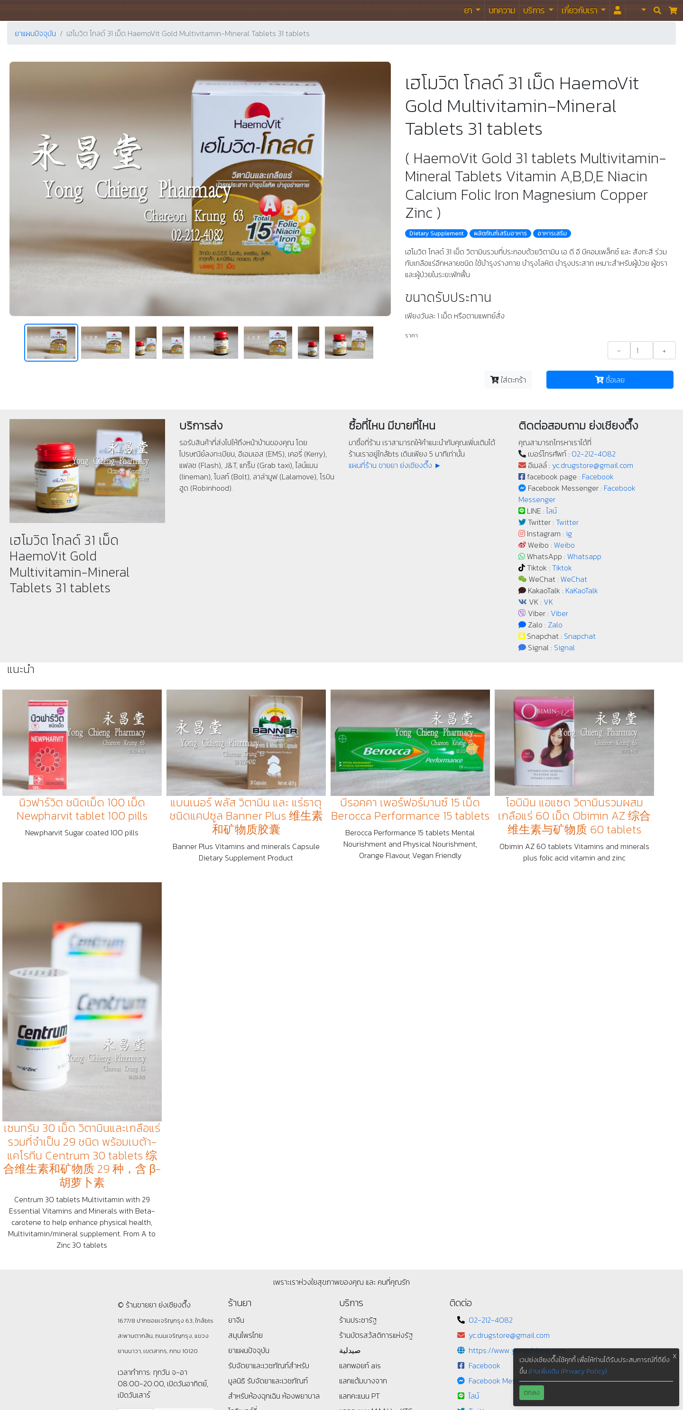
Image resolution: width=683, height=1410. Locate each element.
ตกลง (532, 1393)
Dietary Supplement (436, 233)
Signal (564, 647)
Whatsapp (584, 556)
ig (569, 533)
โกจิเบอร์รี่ (242, 1204)
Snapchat (580, 636)
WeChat (574, 579)
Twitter (567, 522)
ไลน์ (551, 510)
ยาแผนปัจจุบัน (35, 33)
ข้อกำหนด (243, 1234)
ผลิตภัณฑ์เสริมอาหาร (500, 233)
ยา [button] (469, 10)
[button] (638, 10)
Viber (559, 613)
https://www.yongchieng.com (517, 1143)
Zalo (555, 624)
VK (548, 601)
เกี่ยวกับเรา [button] (580, 10)
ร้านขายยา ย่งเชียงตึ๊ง (28, 10)
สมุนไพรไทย (245, 1128)
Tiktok (562, 567)
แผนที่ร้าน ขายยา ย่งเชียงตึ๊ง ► (395, 465)
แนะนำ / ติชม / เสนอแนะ (262, 1249)
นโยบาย (239, 1219)
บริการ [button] (534, 10)
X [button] (675, 1356)
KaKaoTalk (581, 590)
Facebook (598, 476)
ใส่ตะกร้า (508, 379)
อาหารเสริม (552, 233)
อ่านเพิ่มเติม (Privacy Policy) (567, 1371)
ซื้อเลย (610, 379)
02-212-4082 (594, 453)
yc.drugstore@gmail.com (592, 465)
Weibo (564, 545)
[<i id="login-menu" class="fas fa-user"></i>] (617, 10)
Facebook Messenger (504, 1173)
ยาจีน (236, 1113)
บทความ (502, 10)
